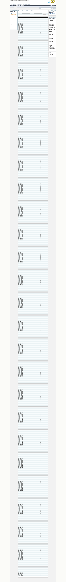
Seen (14, 5)
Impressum (16, 0)
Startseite (12, 0)
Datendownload (13, 19)
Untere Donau (19, 8)
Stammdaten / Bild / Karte (13, 13)
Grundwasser (22, 5)
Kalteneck (22, 8)
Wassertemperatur (19, 6)
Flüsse (12, 5)
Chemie (27, 6)
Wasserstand (12, 6)
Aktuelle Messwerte (13, 14)
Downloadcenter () (52, 5)
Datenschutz (19, 0)
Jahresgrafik (12, 16)
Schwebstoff (23, 6)
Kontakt (14, 0)
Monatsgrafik (12, 15)
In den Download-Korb (52, 13)
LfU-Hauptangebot (25, 0)
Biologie (29, 6)
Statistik (12, 18)
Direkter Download (51, 14)
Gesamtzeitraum (13, 17)
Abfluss (16, 6)
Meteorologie (18, 5)
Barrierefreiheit (21, 0)
